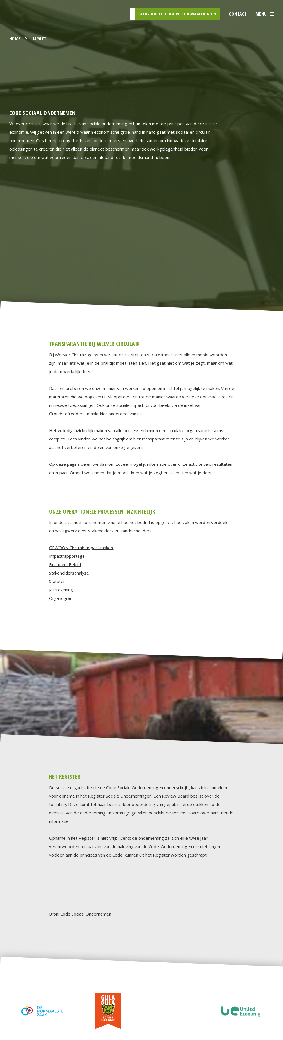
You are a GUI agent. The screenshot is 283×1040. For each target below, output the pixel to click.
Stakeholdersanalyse (69, 573)
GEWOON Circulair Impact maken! (81, 547)
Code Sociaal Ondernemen (85, 914)
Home (15, 39)
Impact (38, 39)
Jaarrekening (61, 589)
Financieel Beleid (65, 564)
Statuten (57, 581)
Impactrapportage (67, 556)
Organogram (61, 598)
